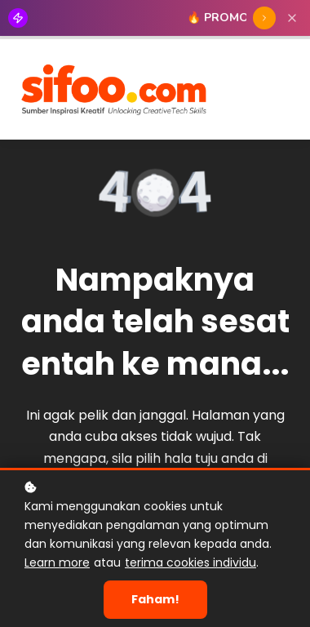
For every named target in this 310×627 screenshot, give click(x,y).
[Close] (292, 18)
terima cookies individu (190, 562)
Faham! (155, 599)
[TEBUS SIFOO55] (264, 18)
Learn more (57, 562)
